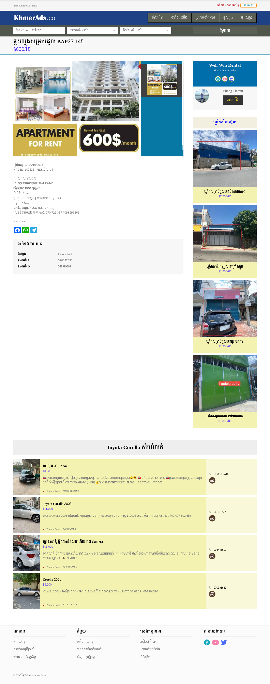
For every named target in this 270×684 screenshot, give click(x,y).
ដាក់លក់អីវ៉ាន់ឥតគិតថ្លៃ (227, 5)
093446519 (220, 549)
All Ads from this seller (224, 70)
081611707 (220, 512)
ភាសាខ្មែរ (248, 5)
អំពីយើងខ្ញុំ (19, 641)
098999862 (64, 266)
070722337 (65, 260)
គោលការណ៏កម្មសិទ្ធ (24, 657)
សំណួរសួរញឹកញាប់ (88, 657)
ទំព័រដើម (145, 657)
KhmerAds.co (39, 675)
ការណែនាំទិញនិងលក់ (89, 649)
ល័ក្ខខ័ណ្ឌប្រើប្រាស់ (23, 649)
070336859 (220, 587)
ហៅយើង (233, 100)
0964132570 (221, 474)
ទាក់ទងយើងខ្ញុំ (85, 641)
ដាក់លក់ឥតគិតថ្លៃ (150, 649)
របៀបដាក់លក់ (148, 641)
